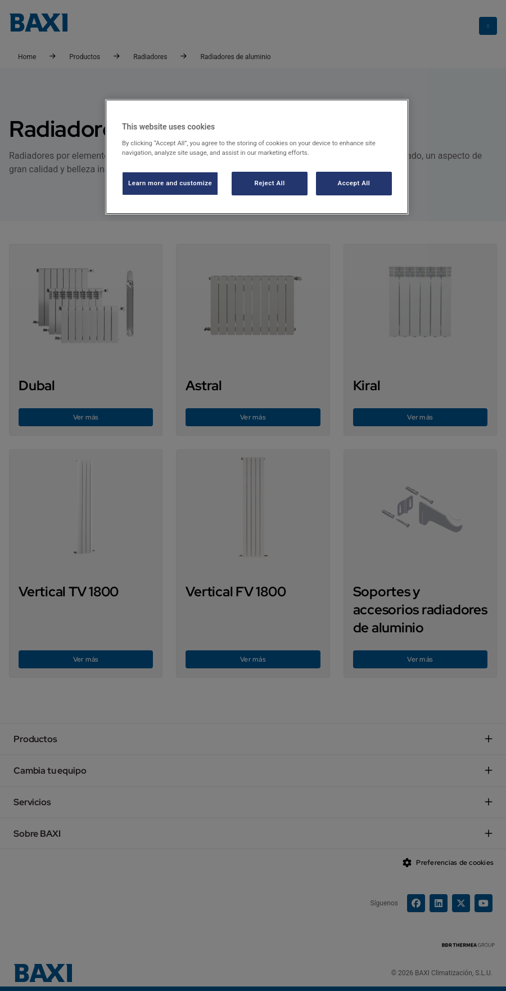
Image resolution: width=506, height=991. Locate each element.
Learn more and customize (170, 183)
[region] (257, 157)
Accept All (354, 183)
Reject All (270, 183)
